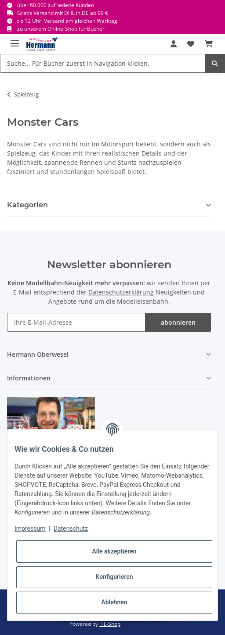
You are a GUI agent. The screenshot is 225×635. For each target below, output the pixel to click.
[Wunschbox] (191, 44)
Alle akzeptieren (114, 551)
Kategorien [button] (27, 205)
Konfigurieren (114, 576)
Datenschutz (71, 528)
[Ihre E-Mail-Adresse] (76, 322)
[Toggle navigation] (15, 39)
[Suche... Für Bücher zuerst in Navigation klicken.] (102, 63)
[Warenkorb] (209, 44)
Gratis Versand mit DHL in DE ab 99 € (62, 13)
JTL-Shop (109, 624)
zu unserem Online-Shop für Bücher (61, 28)
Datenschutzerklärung (121, 292)
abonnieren (178, 322)
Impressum (30, 528)
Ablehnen (114, 602)
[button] (173, 44)
